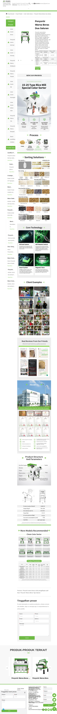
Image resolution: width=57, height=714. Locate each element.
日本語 (24, 4)
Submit (27, 638)
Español (18, 3)
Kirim (9, 710)
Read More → (10, 160)
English (14, 3)
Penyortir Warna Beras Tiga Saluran (30, 592)
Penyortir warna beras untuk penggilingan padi (35, 590)
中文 (27, 4)
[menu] (28, 9)
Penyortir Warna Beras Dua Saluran (42, 14)
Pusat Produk (19, 14)
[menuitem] (28, 9)
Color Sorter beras (28, 14)
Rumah (12, 14)
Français (27, 3)
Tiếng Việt (19, 4)
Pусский (23, 3)
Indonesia (14, 4)
